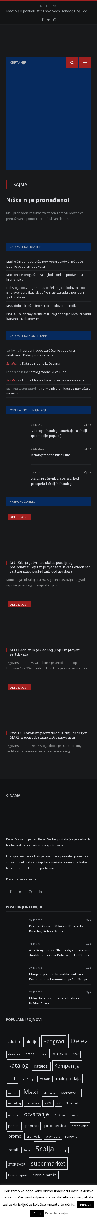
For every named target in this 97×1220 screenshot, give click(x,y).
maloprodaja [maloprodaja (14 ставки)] (68, 1090)
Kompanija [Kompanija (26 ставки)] (67, 1077)
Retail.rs (11, 375)
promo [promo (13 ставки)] (14, 1148)
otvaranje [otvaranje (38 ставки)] (36, 1126)
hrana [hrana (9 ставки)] (30, 1066)
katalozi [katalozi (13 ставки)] (41, 1078)
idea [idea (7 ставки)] (43, 1066)
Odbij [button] (37, 1213)
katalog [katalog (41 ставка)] (18, 1077)
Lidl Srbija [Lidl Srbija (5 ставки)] (28, 1091)
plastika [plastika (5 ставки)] (74, 1127)
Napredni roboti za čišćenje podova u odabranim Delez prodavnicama (40, 364)
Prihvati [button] (85, 1204)
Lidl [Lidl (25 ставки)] (12, 1090)
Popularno (18, 422)
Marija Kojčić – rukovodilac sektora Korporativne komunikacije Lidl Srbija (58, 989)
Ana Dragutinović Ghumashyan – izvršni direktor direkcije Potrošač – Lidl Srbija (59, 964)
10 (87, 484)
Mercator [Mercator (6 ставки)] (49, 1105)
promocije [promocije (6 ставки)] (53, 1148)
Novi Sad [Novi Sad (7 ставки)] (72, 1115)
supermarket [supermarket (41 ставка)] (48, 1175)
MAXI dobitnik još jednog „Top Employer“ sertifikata (43, 317)
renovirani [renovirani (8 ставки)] (72, 1148)
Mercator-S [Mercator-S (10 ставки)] (70, 1104)
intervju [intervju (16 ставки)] (59, 1066)
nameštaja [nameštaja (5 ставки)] (32, 1115)
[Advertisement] (48, 131)
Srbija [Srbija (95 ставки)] (44, 1161)
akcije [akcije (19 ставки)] (31, 1054)
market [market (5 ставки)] (13, 1105)
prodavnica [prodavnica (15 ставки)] (55, 1137)
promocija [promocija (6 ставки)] (33, 1148)
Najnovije (39, 422)
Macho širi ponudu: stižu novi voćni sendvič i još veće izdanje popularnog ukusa (49, 11)
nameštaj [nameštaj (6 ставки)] (14, 1115)
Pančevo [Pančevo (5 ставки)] (60, 1127)
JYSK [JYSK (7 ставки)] (76, 1066)
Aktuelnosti (19, 529)
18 (87, 461)
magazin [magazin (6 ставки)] (45, 1091)
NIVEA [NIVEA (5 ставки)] (48, 1115)
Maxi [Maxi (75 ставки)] (30, 1103)
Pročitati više (56, 1213)
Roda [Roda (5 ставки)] (26, 1162)
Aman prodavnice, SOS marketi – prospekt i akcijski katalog (56, 493)
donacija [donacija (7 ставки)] (14, 1066)
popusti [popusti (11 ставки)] (32, 1137)
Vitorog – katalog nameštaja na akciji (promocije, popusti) (59, 445)
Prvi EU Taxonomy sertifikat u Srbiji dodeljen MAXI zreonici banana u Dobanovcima (49, 747)
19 (87, 437)
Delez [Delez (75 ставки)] (79, 1052)
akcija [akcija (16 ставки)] (14, 1054)
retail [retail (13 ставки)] (13, 1162)
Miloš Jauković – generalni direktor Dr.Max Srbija (56, 1013)
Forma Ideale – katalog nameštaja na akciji (53, 392)
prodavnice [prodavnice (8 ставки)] (80, 1138)
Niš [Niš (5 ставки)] (59, 1115)
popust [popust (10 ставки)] (14, 1137)
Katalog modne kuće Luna (41, 375)
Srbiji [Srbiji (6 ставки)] (63, 1162)
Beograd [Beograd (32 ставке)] (53, 1053)
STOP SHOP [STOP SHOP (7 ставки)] (16, 1177)
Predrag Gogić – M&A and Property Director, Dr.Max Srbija (56, 940)
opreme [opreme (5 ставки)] (13, 1127)
